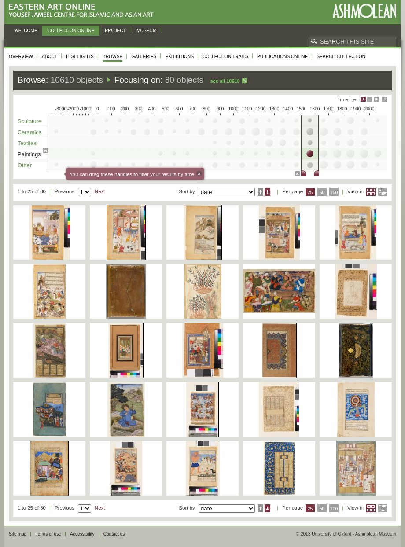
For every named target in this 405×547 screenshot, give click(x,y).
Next (100, 191)
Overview (21, 56)
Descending (267, 192)
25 (310, 192)
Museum (146, 30)
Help (384, 99)
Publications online (282, 56)
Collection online (71, 30)
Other (25, 165)
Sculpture (29, 121)
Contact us (114, 534)
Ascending (260, 192)
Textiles (27, 143)
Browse (113, 56)
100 (334, 192)
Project (115, 30)
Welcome (25, 30)
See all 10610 (224, 81)
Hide (376, 99)
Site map (17, 534)
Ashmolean (364, 11)
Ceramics (29, 132)
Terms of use (48, 534)
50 (322, 192)
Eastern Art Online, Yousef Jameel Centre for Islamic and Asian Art (83, 11)
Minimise (369, 99)
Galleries (143, 56)
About (49, 56)
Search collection (341, 56)
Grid (371, 192)
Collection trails (225, 56)
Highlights (80, 56)
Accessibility (82, 534)
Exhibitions (179, 56)
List (382, 192)
